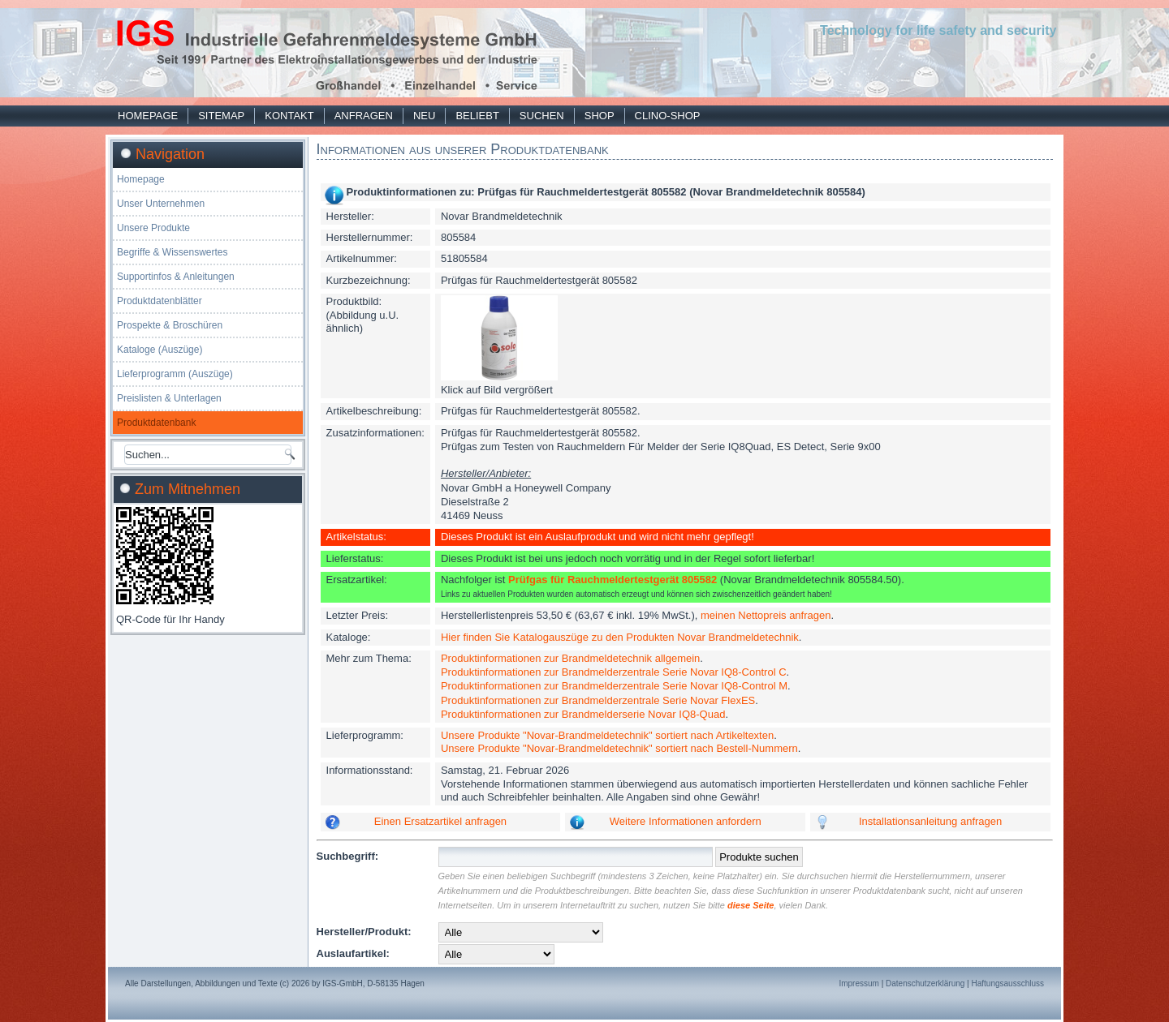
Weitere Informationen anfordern (685, 821)
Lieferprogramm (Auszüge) (175, 374)
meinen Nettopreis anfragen (765, 615)
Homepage (148, 116)
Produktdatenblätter (159, 301)
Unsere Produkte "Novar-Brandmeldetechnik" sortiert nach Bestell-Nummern (619, 748)
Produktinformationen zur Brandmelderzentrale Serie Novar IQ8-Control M (614, 686)
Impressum (858, 983)
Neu (424, 116)
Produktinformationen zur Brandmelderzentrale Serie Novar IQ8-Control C (614, 672)
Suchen (542, 116)
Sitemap (221, 116)
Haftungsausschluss (1008, 983)
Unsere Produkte (153, 228)
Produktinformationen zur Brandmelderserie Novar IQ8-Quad (583, 714)
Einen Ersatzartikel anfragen (440, 821)
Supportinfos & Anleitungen (176, 276)
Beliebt (476, 116)
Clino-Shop (668, 116)
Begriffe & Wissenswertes (172, 252)
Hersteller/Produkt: (364, 931)
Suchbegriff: (348, 856)
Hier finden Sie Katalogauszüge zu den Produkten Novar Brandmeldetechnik (620, 637)
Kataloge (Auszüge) (159, 349)
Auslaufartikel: (353, 953)
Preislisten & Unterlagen (169, 398)
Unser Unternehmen (161, 203)
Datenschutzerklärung (925, 983)
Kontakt (289, 116)
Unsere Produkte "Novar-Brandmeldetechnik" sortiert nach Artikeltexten (607, 735)
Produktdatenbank (156, 422)
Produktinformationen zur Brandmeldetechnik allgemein (570, 658)
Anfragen (363, 116)
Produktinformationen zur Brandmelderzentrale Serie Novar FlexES (598, 700)
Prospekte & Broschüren (169, 325)
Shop (599, 116)
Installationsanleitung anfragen (930, 821)
